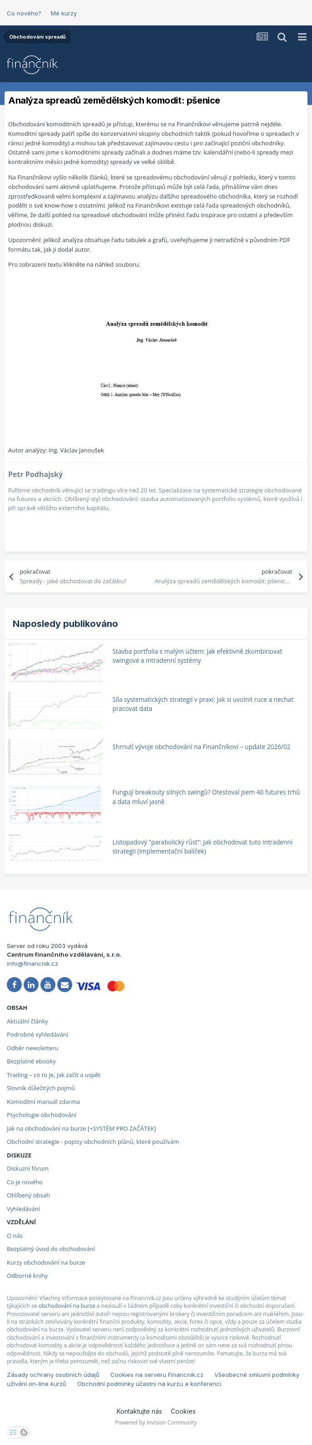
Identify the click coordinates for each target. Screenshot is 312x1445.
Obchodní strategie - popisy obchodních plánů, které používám (93, 1141)
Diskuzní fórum (28, 1168)
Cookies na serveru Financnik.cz (156, 1374)
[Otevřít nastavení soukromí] (13, 1432)
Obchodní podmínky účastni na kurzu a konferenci (149, 1383)
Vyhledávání (23, 1209)
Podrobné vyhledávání (37, 1034)
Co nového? (24, 13)
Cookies (183, 1411)
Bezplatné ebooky (31, 1061)
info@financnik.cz (32, 963)
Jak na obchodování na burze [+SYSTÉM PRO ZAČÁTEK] (81, 1128)
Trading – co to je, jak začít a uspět (53, 1075)
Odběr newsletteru (33, 1048)
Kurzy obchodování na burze (46, 1262)
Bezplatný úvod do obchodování (51, 1249)
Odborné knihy (27, 1275)
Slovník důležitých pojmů (41, 1088)
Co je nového (25, 1182)
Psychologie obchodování (41, 1115)
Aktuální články (27, 1021)
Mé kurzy (64, 13)
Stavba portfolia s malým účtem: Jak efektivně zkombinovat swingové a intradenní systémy (197, 656)
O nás (15, 1235)
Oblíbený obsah (28, 1195)
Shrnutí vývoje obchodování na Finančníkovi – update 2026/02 (202, 746)
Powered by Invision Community (156, 1422)
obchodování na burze (67, 1306)
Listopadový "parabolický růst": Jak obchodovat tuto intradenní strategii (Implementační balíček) (203, 847)
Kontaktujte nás (139, 1411)
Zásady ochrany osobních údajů (53, 1374)
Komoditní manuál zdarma (43, 1101)
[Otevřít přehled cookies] (24, 1432)
